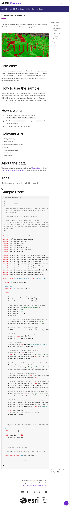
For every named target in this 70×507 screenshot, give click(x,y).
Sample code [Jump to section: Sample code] (56, 45)
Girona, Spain (36, 168)
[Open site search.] (60, 3)
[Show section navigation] (66, 9)
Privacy (24, 483)
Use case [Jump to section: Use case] (55, 25)
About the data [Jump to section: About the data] (57, 39)
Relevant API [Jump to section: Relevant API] (56, 36)
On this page (55, 22)
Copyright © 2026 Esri (28, 480)
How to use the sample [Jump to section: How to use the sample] (57, 29)
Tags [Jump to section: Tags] (54, 42)
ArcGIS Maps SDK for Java (12, 9)
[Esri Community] (22, 492)
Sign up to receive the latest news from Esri (34, 485)
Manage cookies (32, 483)
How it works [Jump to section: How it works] (56, 33)
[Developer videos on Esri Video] (40, 492)
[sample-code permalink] (25, 189)
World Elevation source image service (13, 170)
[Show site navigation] (66, 3)
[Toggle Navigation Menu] (66, 503)
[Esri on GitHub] (28, 492)
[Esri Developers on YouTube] (46, 492)
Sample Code (37, 9)
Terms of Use (43, 483)
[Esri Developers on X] (34, 492)
